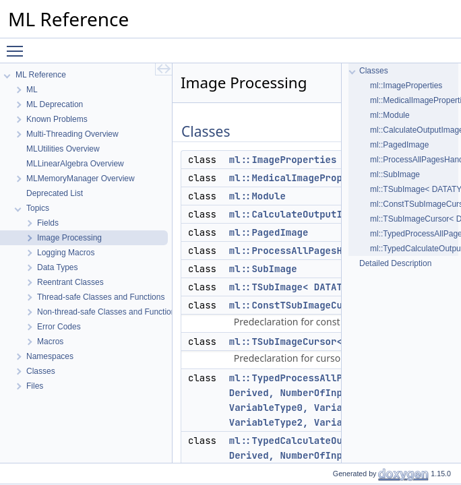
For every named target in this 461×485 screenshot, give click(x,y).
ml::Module (257, 196)
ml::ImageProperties (283, 160)
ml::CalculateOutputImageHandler (316, 214)
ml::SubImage (263, 269)
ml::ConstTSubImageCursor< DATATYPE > (331, 305)
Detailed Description (395, 263)
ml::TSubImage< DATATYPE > (300, 287)
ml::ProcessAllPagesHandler (302, 251)
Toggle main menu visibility (18, 45)
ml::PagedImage (269, 232)
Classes (373, 70)
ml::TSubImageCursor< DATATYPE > (316, 341)
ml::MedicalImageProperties (302, 178)
